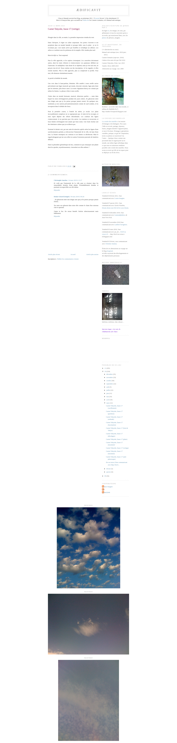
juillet (108, 390)
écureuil (97, 18)
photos (104, 38)
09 (105, 476)
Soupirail (110, 251)
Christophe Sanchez (60, 180)
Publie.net (86, 20)
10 (105, 371)
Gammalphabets (119, 215)
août (108, 387)
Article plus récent (54, 254)
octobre (109, 381)
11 (105, 368)
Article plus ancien (92, 254)
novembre (109, 377)
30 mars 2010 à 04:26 (77, 197)
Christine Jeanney (111, 244)
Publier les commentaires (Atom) (67, 259)
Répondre (57, 190)
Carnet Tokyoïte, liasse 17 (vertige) (117, 448)
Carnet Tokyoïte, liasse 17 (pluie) (116, 439)
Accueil (73, 254)
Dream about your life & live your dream (115, 208)
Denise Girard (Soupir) (62, 197)
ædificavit (88, 10)
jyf (103, 490)
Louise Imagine (119, 198)
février (108, 469)
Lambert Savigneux (120, 224)
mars (108, 403)
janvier (108, 472)
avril (108, 400)
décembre (109, 374)
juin (107, 393)
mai (107, 396)
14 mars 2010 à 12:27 (75, 180)
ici (108, 31)
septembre (109, 384)
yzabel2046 (106, 492)
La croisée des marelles (109, 121)
